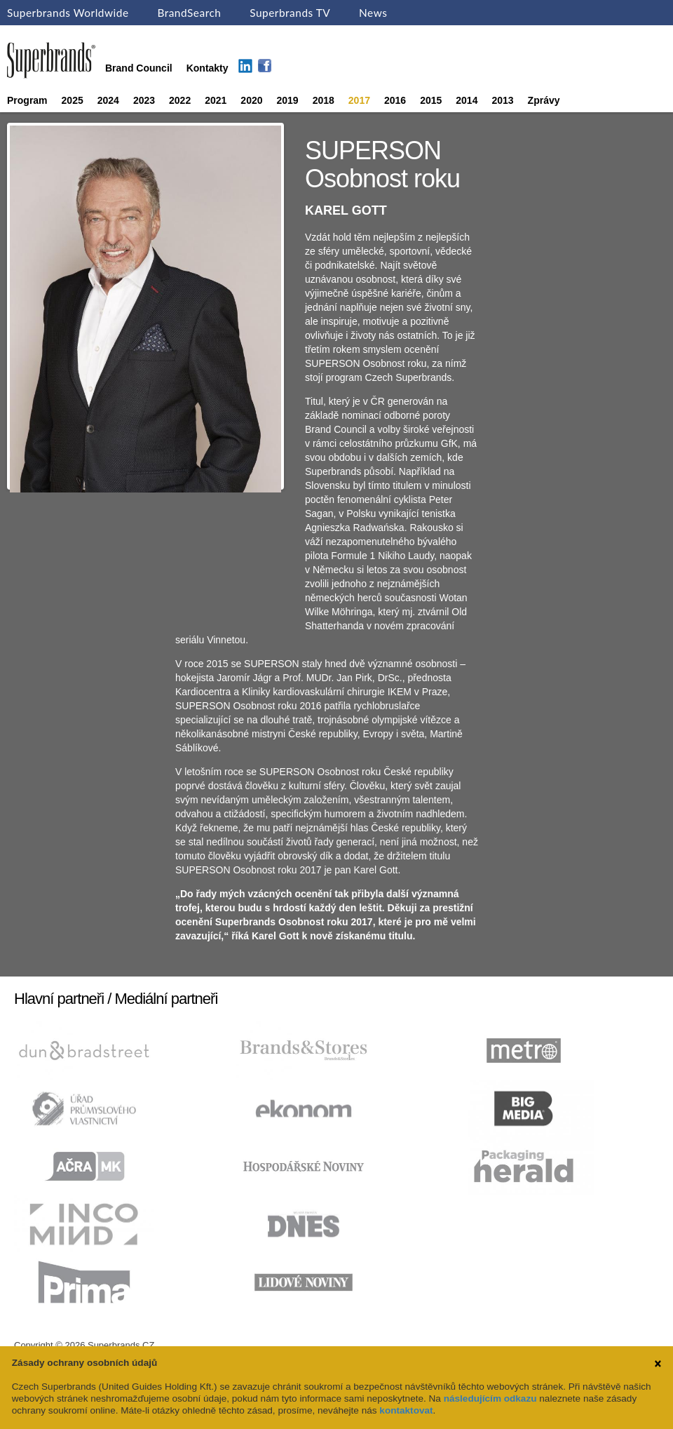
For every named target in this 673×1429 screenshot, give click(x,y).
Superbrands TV (290, 12)
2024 (108, 100)
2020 (251, 100)
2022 (180, 100)
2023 (144, 100)
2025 (72, 100)
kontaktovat (406, 1410)
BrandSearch (189, 12)
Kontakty (207, 68)
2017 (359, 100)
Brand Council (138, 68)
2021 (215, 100)
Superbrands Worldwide (68, 12)
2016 (395, 100)
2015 (431, 100)
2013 (502, 100)
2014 (466, 100)
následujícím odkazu (490, 1398)
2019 (288, 100)
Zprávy (544, 100)
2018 (323, 100)
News (373, 12)
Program (27, 100)
